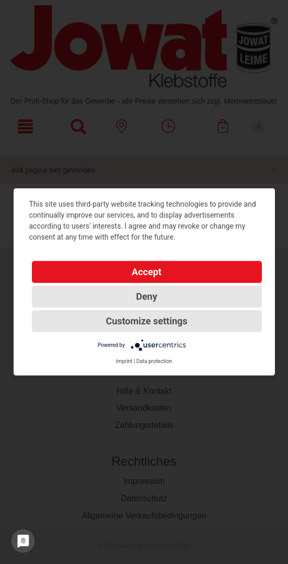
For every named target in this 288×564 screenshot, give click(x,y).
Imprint (124, 361)
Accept (147, 271)
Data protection (154, 361)
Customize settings (146, 320)
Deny (146, 296)
